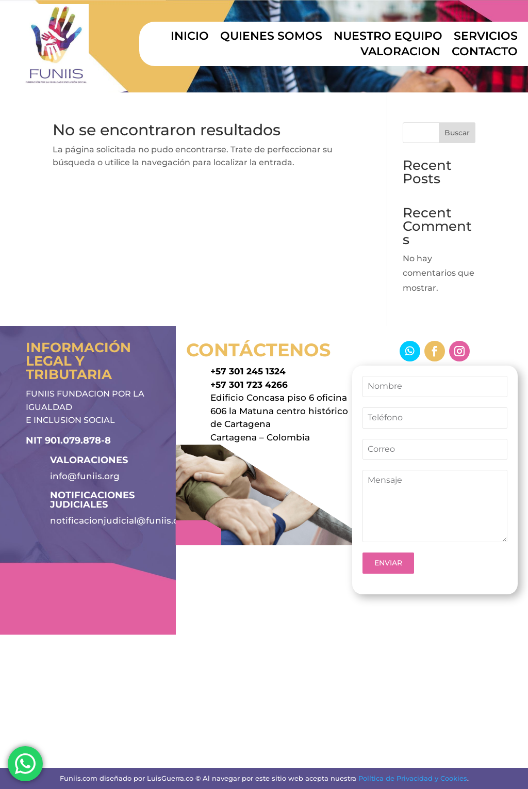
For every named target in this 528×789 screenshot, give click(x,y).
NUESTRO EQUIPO (388, 38)
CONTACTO (485, 53)
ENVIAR (388, 562)
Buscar (457, 132)
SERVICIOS (486, 38)
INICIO (190, 38)
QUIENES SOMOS (271, 38)
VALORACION (400, 53)
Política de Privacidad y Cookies (412, 778)
